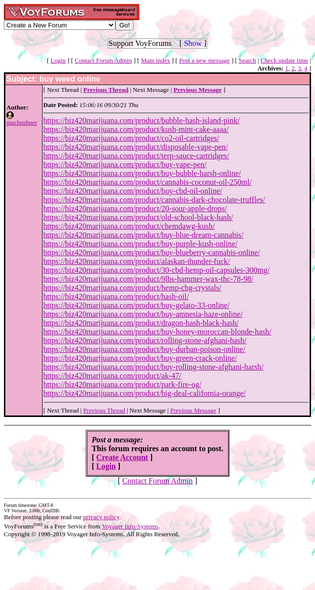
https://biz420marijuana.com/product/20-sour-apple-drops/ (135, 208)
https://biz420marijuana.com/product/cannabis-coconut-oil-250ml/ (148, 182)
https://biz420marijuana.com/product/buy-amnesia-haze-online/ (143, 314)
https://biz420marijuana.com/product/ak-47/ (112, 375)
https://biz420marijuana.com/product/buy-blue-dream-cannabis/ (144, 235)
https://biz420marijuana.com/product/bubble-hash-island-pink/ (142, 120)
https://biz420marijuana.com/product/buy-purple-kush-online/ (141, 244)
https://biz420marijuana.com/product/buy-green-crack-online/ (140, 358)
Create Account (122, 457)
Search (247, 60)
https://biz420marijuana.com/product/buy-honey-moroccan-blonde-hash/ (157, 332)
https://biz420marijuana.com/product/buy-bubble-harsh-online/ (142, 173)
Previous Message (193, 410)
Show (193, 43)
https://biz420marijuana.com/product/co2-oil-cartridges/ (131, 138)
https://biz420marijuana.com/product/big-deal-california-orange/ (145, 393)
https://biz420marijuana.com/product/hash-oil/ (116, 296)
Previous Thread (104, 410)
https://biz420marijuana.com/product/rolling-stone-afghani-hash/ (145, 340)
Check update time (284, 60)
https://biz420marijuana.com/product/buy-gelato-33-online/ (137, 305)
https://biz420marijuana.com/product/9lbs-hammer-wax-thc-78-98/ (148, 279)
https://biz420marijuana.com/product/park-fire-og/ (123, 384)
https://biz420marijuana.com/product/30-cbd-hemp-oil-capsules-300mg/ (157, 270)
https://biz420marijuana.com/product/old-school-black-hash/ (138, 217)
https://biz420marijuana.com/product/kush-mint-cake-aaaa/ (136, 129)
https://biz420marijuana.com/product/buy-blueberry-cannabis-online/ (152, 252)
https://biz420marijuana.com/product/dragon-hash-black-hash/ (141, 323)
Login (58, 60)
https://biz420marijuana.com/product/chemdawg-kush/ (129, 226)
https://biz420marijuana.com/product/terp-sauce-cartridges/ (136, 156)
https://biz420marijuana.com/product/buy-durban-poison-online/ (145, 349)
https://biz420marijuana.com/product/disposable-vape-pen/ (136, 147)
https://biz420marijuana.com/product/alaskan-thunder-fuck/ (137, 261)
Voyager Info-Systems (130, 526)
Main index (155, 60)
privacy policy (101, 517)
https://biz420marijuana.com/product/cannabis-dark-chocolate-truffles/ (154, 200)
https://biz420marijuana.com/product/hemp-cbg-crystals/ (133, 288)
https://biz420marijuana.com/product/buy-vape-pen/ (125, 164)
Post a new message (204, 60)
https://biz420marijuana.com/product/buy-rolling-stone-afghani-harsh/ (154, 367)
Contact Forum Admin (103, 60)
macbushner (21, 122)
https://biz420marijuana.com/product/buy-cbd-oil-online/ (133, 191)
